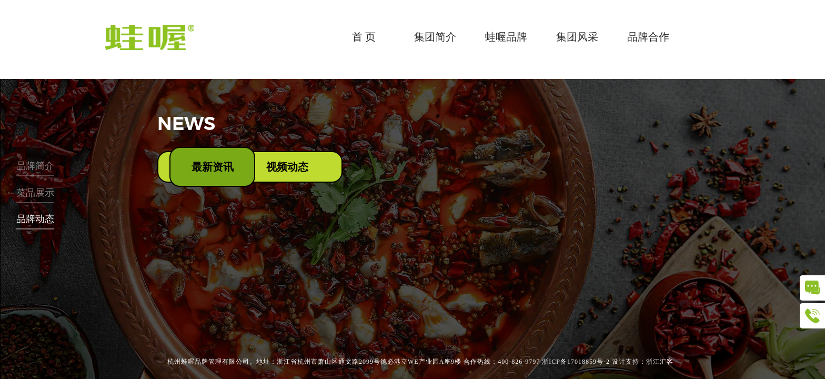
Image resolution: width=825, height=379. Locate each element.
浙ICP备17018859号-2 (576, 361)
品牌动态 (35, 219)
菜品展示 (35, 192)
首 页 (364, 37)
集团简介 (435, 37)
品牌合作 (648, 37)
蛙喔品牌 (506, 37)
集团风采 (577, 37)
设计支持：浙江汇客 (642, 361)
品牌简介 (35, 166)
